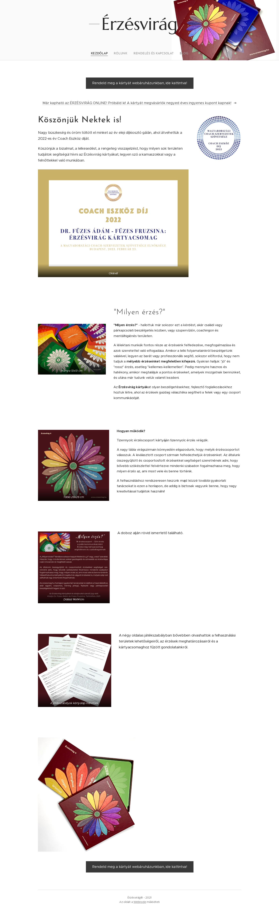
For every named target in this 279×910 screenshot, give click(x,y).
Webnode (139, 902)
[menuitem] (102, 53)
